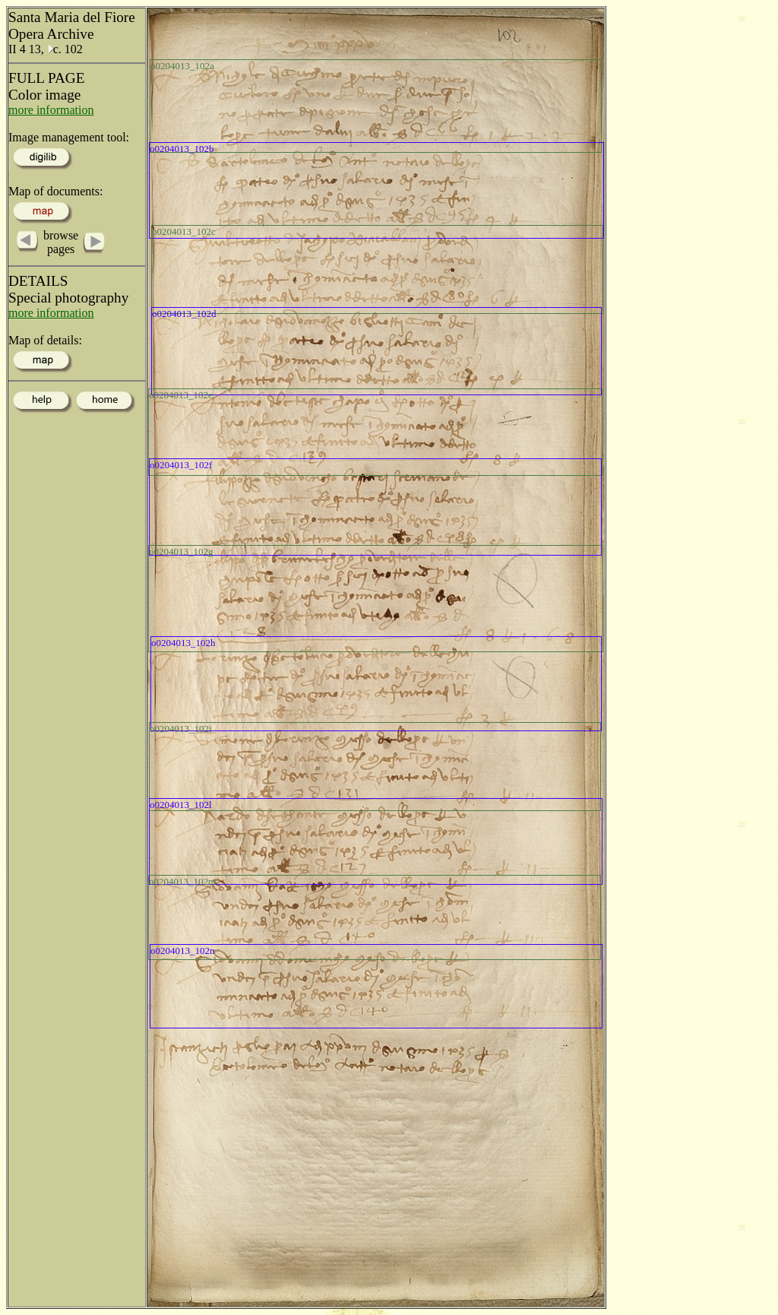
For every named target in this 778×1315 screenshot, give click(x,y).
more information (50, 109)
